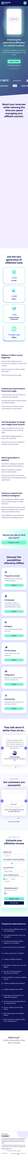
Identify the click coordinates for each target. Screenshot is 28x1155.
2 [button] (7, 770)
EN (18, 1153)
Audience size (7, 857)
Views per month (7, 858)
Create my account (14, 60)
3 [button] (9, 770)
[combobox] (18, 1154)
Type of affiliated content (11, 880)
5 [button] (12, 770)
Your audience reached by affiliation (14, 864)
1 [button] (5, 770)
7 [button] (15, 770)
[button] (25, 3)
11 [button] (22, 770)
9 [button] (19, 770)
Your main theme (8, 872)
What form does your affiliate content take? (13, 881)
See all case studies (14, 821)
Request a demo (14, 58)
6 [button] (14, 770)
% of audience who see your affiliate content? (13, 865)
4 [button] (10, 770)
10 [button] (20, 770)
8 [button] (17, 770)
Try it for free (14, 908)
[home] (5, 3)
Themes (5, 874)
